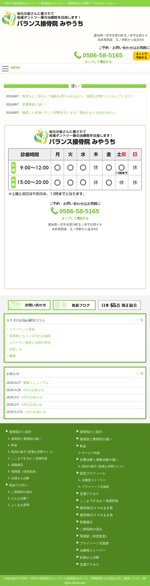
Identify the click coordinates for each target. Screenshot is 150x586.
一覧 (141, 320)
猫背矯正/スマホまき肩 (96, 508)
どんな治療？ (20, 498)
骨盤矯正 (17, 465)
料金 (14, 445)
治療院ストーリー (94, 480)
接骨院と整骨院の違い (26, 438)
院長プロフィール (92, 473)
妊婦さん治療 (20, 478)
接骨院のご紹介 (20, 432)
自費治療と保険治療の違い (99, 459)
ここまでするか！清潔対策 (29, 458)
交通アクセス (89, 494)
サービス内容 (91, 453)
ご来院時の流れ (21, 492)
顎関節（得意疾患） (24, 471)
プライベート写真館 (95, 486)
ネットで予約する (141, 55)
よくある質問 (20, 505)
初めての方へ (18, 485)
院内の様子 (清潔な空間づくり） (33, 451)
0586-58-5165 (98, 59)
